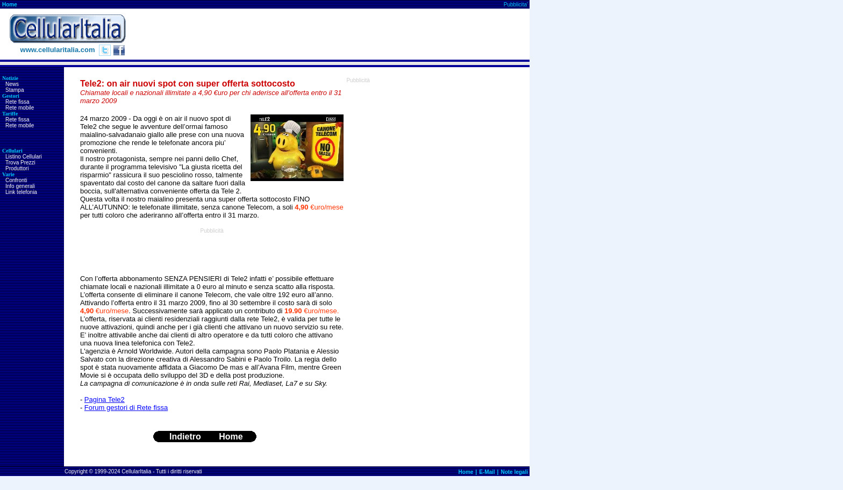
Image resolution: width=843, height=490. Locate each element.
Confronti (16, 180)
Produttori (16, 168)
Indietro (185, 436)
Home (9, 5)
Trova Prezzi (20, 162)
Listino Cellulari (23, 157)
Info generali (20, 186)
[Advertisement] (334, 34)
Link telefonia (21, 192)
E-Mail (487, 472)
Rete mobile (19, 108)
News (12, 84)
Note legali (514, 472)
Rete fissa (17, 102)
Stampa (14, 90)
